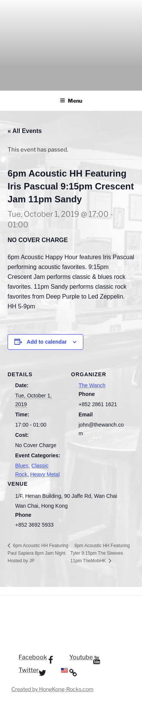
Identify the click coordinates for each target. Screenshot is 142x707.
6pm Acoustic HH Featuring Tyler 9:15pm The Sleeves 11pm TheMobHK (100, 553)
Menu (71, 100)
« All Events (25, 131)
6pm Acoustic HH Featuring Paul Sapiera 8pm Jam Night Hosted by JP (38, 553)
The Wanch (92, 385)
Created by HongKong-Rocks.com (52, 689)
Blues (21, 466)
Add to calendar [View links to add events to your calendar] (47, 342)
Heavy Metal (45, 474)
